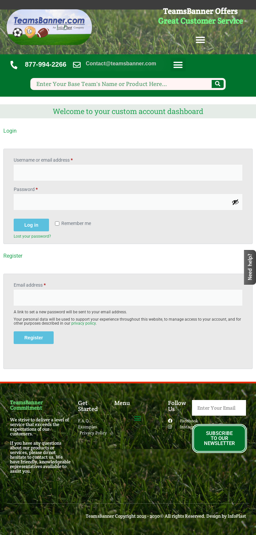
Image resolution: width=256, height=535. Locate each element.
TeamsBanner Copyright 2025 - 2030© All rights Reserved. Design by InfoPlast (166, 516)
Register (33, 337)
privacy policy (83, 323)
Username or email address (52, 159)
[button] (200, 40)
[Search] (218, 84)
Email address (39, 284)
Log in (31, 225)
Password (35, 188)
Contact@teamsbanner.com (121, 63)
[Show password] (235, 202)
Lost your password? (32, 236)
